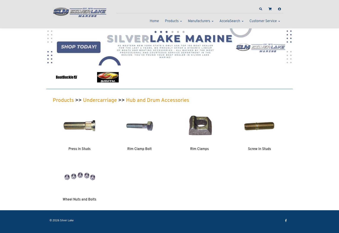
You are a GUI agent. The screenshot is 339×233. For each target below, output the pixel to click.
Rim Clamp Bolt (139, 149)
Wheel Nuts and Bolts (79, 199)
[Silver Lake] (80, 11)
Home (154, 21)
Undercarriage (100, 100)
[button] (260, 9)
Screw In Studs (259, 149)
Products (172, 21)
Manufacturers (199, 21)
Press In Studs (79, 149)
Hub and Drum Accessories (157, 100)
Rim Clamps (199, 149)
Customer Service (263, 21)
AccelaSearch (229, 21)
